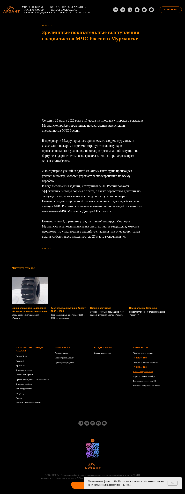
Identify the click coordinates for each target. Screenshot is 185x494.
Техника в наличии (24, 373)
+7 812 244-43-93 (140, 370)
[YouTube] (144, 9)
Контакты (83, 12)
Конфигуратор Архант (64, 361)
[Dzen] (137, 9)
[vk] (86, 426)
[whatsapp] (151, 9)
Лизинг (19, 401)
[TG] (115, 9)
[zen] (98, 426)
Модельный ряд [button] (32, 7)
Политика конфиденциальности (146, 389)
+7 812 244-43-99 (140, 361)
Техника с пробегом (24, 387)
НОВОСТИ (65, 12)
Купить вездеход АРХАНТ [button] (67, 7)
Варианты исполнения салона (28, 406)
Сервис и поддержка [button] (38, 12)
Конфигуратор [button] (34, 9)
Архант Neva (21, 359)
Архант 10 (20, 368)
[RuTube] (129, 9)
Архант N (20, 364)
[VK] (122, 9)
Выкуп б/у (20, 396)
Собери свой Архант (24, 378)
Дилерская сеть (61, 356)
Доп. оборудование (64, 9)
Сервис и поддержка (102, 356)
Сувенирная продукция (64, 365)
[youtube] (104, 426)
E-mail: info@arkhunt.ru (143, 375)
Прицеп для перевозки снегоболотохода (32, 382)
